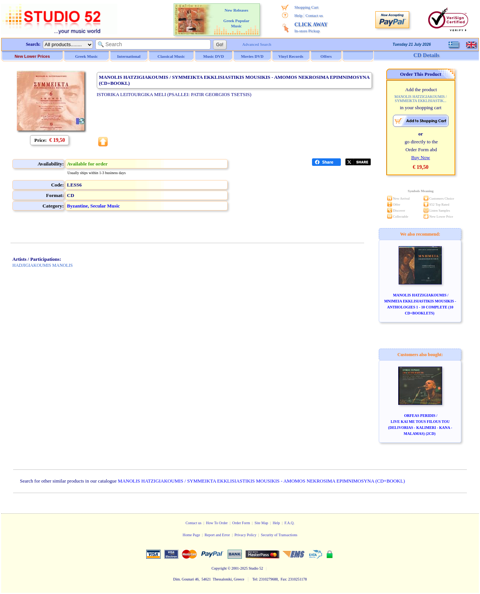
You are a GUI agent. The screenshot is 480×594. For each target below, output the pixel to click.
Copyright (219, 568)
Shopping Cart (306, 7)
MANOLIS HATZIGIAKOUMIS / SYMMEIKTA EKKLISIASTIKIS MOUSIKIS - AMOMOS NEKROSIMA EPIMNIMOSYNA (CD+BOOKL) (261, 481)
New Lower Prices (32, 56)
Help (298, 15)
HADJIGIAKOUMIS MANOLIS (42, 265)
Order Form (241, 523)
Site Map (261, 523)
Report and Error (217, 535)
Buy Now (420, 157)
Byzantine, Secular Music (93, 206)
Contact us (314, 15)
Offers (326, 56)
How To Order (217, 523)
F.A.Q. (290, 523)
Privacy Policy (245, 535)
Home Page (191, 535)
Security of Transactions (279, 535)
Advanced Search (256, 44)
